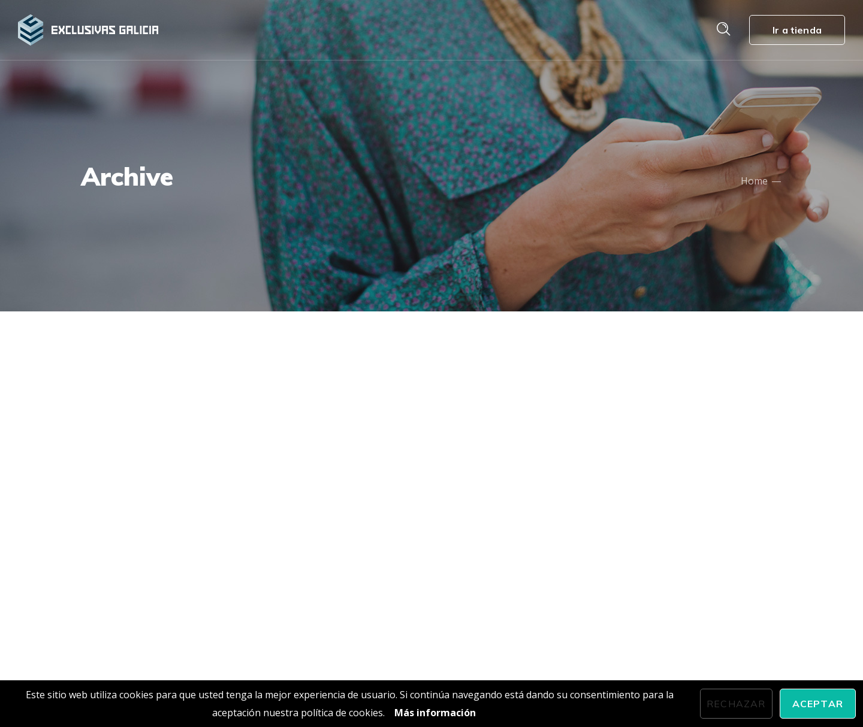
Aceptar (817, 704)
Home (754, 180)
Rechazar (736, 704)
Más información (435, 712)
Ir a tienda (797, 30)
